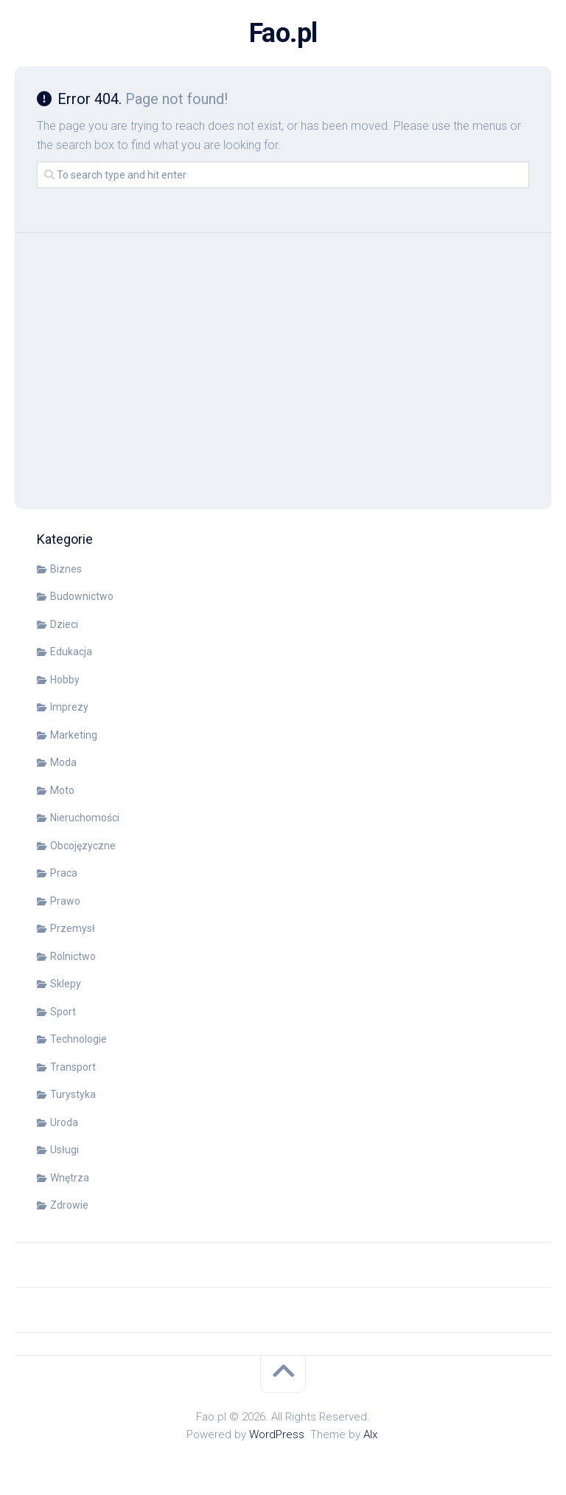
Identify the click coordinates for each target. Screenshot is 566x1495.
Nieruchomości (84, 818)
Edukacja (71, 651)
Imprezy (69, 707)
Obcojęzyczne (83, 846)
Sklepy (65, 984)
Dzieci (64, 624)
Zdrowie (69, 1205)
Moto (62, 790)
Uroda (64, 1122)
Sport (63, 1012)
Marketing (73, 735)
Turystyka (73, 1094)
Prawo (65, 901)
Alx (370, 1434)
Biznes (66, 569)
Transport (73, 1067)
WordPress (276, 1434)
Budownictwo (81, 596)
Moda (63, 762)
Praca (63, 873)
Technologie (78, 1039)
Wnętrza (69, 1178)
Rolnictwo (73, 956)
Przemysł (72, 928)
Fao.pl (283, 33)
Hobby (65, 680)
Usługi (64, 1150)
